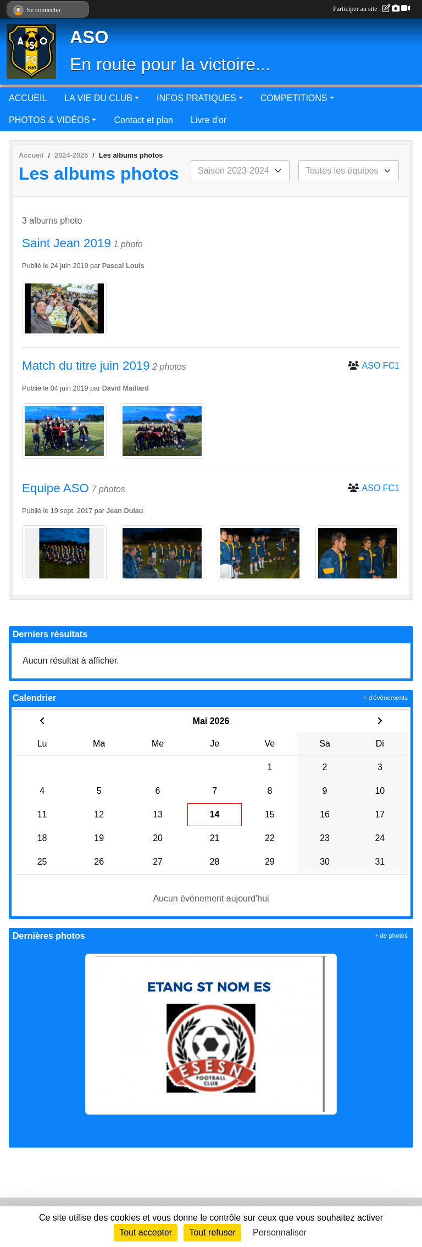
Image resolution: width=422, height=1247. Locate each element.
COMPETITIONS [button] (293, 98)
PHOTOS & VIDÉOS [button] (49, 120)
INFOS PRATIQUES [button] (196, 98)
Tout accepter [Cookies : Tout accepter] (145, 1232)
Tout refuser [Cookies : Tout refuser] (212, 1232)
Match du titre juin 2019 (86, 365)
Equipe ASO (55, 488)
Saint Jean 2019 (66, 243)
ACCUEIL (28, 98)
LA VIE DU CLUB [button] (98, 98)
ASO (89, 37)
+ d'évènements (385, 697)
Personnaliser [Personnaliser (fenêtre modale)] (280, 1232)
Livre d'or (208, 120)
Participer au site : (371, 9)
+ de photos (391, 935)
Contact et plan (143, 120)
